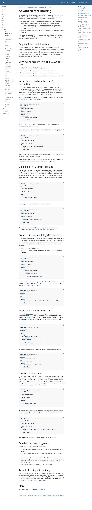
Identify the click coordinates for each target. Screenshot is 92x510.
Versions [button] (72, 2)
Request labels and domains (82, 18)
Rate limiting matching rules (83, 44)
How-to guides (33, 7)
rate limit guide (41, 489)
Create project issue (84, 15)
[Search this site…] (84, 2)
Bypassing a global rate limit (84, 40)
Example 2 (29, 314)
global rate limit (32, 319)
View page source (83, 7)
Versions (21, 7)
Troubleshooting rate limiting (83, 48)
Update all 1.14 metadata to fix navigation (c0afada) (50, 496)
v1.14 (26, 7)
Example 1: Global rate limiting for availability (83, 25)
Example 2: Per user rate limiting (84, 29)
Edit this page (82, 8)
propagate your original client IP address (44, 229)
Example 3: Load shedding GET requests (84, 33)
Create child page (83, 10)
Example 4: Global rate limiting (83, 36)
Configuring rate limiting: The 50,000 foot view (84, 22)
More (79, 51)
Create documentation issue (83, 12)
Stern (33, 478)
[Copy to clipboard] (63, 103)
